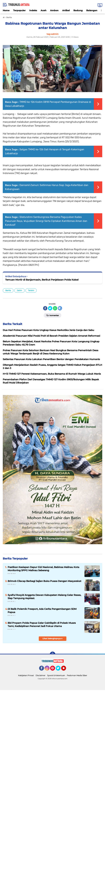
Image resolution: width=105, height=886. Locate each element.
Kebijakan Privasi (26, 675)
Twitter (59, 669)
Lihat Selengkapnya (52, 638)
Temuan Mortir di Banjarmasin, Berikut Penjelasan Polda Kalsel (41, 279)
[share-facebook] (45, 308)
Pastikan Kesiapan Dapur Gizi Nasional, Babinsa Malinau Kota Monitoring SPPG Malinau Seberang (43, 569)
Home (6, 10)
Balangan (91, 10)
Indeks (33, 10)
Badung (78, 10)
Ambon (54, 10)
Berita (8, 290)
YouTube (65, 669)
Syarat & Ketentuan (56, 675)
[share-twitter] (50, 308)
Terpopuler (19, 10)
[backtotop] (52, 654)
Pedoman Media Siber (77, 675)
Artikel (66, 10)
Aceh (43, 10)
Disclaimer (40, 675)
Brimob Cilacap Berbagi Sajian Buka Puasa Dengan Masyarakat (44, 581)
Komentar (52, 315)
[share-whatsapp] (55, 308)
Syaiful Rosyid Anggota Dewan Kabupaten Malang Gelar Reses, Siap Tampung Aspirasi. (44, 597)
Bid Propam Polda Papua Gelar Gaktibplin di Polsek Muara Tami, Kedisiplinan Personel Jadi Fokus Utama (42, 624)
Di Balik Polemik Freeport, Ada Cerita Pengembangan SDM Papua (42, 610)
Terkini (31, 290)
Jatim (19, 290)
